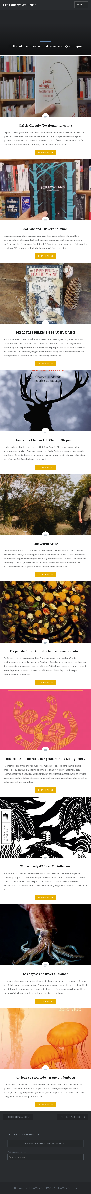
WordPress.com (69, 1188)
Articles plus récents (73, 1117)
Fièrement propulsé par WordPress (30, 1188)
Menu (82, 4)
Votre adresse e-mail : (17, 1152)
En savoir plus (45, 152)
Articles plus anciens (18, 1117)
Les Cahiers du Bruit (19, 5)
